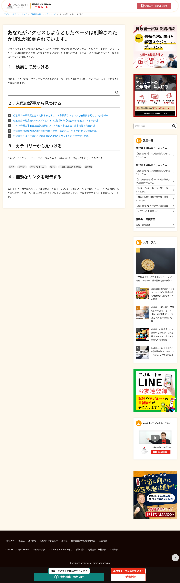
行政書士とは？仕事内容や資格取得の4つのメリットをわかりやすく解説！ (52, 136)
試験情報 (88, 167)
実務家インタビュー (38, 167)
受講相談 (80, 549)
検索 (173, 126)
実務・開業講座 (143, 225)
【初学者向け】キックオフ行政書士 (152, 206)
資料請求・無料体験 (97, 549)
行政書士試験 (39, 549)
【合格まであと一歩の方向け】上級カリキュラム (153, 190)
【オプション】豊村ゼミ (147, 211)
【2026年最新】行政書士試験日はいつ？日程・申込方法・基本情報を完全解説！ (55, 125)
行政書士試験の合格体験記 (70, 167)
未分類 (52, 167)
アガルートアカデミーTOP (17, 549)
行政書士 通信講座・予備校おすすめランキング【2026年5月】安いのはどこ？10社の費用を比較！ (162, 314)
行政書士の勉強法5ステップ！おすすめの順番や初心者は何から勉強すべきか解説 (55, 120)
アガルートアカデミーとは (60, 549)
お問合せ (114, 549)
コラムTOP (10, 541)
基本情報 (22, 167)
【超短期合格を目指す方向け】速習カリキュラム (153, 199)
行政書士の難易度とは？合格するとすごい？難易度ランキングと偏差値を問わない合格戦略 (60, 115)
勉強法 (11, 167)
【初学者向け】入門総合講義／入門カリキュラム (153, 155)
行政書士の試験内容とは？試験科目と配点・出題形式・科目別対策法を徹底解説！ (56, 131)
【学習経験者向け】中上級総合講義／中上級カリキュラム (153, 181)
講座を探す (156, 6)
